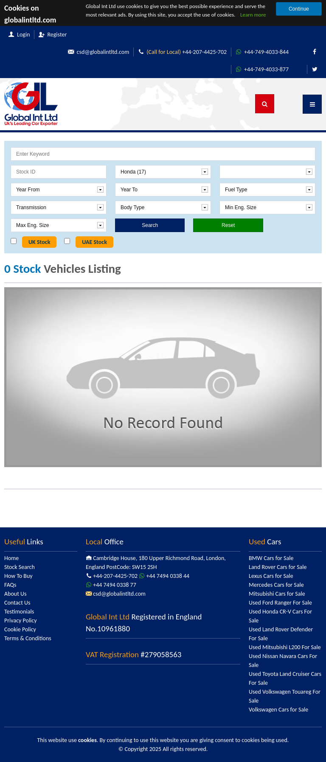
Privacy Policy (20, 620)
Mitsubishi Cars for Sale (277, 593)
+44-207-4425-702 (182, 52)
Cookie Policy (20, 629)
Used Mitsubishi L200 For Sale (285, 647)
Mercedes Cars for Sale (276, 584)
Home (11, 558)
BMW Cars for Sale (271, 558)
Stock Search (19, 567)
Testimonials (19, 611)
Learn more (253, 14)
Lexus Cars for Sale (271, 576)
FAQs (10, 584)
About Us (15, 593)
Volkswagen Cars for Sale (278, 709)
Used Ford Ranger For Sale (280, 602)
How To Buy (18, 576)
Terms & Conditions (27, 638)
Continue (299, 9)
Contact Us (17, 602)
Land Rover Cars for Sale (277, 567)
